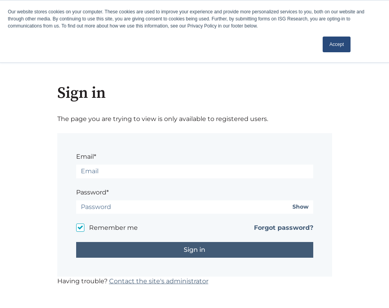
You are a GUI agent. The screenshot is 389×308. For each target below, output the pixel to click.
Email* (86, 156)
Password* (92, 192)
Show (300, 207)
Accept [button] (336, 44)
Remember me (113, 227)
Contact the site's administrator (158, 281)
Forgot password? (283, 227)
